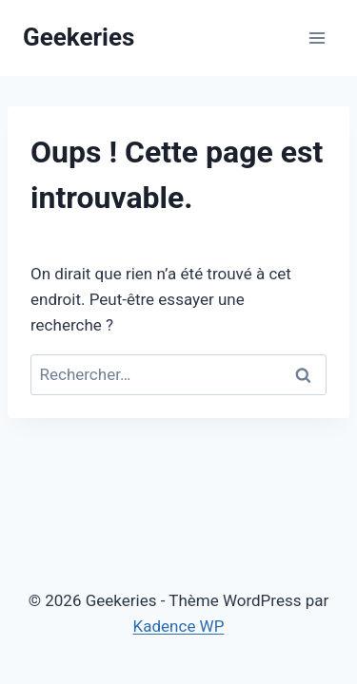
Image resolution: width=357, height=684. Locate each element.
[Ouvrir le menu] (316, 37)
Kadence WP (179, 626)
